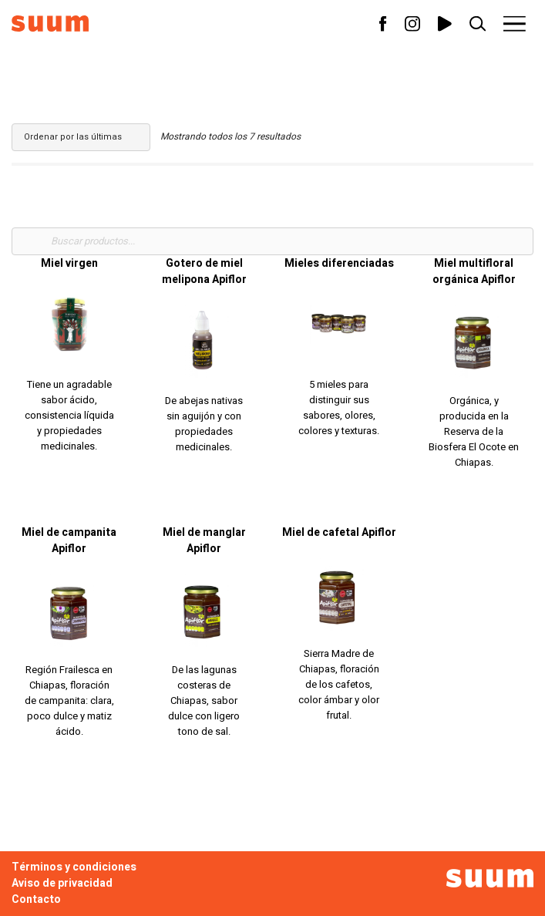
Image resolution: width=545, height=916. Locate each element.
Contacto (36, 899)
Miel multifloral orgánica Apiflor (474, 271)
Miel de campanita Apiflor (69, 540)
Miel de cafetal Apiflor (339, 532)
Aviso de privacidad (62, 883)
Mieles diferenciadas (339, 263)
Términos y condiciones (74, 867)
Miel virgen (69, 263)
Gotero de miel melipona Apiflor (204, 271)
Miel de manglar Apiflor (204, 540)
